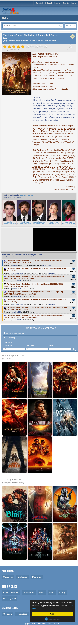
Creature (67, 131)
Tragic (35, 145)
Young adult (67, 134)
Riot (34, 128)
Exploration (51, 128)
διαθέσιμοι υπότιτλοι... (64, 190)
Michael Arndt (59, 65)
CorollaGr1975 (17, 273)
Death (50, 134)
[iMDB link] (70, 187)
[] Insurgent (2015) (67, 172)
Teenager (37, 142)
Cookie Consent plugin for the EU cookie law (52, 619)
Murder (44, 131)
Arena (64, 126)
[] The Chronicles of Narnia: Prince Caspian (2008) (53, 177)
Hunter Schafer (63, 76)
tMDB (51, 592)
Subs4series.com (53, 3)
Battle (35, 134)
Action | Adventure (52, 54)
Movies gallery (9, 598)
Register (66, 3)
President (71, 128)
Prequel (36, 131)
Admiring (60, 142)
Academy (37, 137)
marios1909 (46, 265)
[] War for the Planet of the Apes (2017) (48, 180)
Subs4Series (28, 592)
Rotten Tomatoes (10, 592)
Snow (59, 131)
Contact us (22, 577)
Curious (57, 134)
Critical (45, 142)
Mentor (57, 126)
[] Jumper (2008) (65, 174)
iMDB (41, 592)
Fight (70, 126)
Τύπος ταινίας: (7, 346)
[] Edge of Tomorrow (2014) (44, 174)
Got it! (52, 614)
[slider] (25, 46)
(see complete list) (26, 195)
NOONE (15, 265)
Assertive (69, 142)
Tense (52, 142)
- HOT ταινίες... (9, 338)
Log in (73, 3)
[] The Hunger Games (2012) (45, 172)
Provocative (53, 139)
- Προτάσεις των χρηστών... (14, 333)
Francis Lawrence (51, 62)
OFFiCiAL (7, 614)
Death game (65, 139)
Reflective (47, 137)
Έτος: (51, 346)
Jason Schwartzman (66, 73)
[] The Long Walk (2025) (59, 164)
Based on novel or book (42, 126)
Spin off (43, 134)
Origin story (57, 137)
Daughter (62, 128)
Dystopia (41, 128)
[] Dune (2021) (46, 169)
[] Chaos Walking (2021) (64, 169)
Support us (8, 577)
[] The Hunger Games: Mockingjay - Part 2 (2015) (53, 158)
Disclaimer (36, 577)
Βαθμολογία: (30, 346)
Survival (52, 131)
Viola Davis (47, 78)
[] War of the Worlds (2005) (43, 161)
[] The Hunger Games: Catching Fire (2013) (51, 150)
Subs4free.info (48, 623)
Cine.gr (62, 592)
